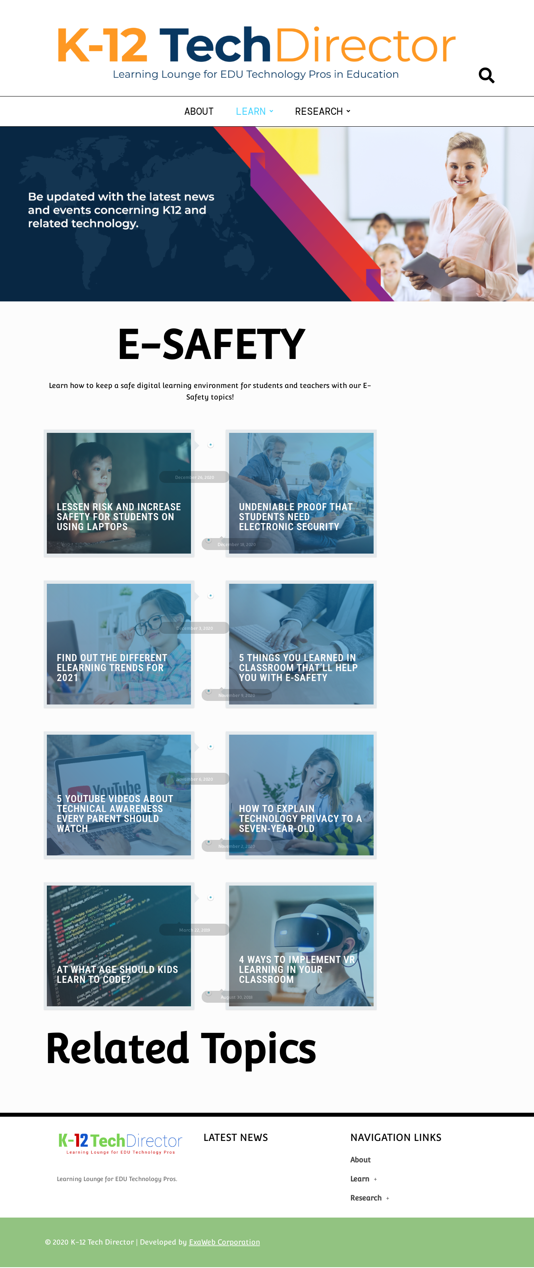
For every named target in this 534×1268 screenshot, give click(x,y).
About (199, 111)
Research (322, 111)
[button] (254, 112)
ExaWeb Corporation (224, 1243)
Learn (254, 111)
